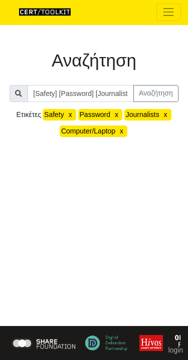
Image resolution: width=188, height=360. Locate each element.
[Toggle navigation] (168, 12)
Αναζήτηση (156, 93)
